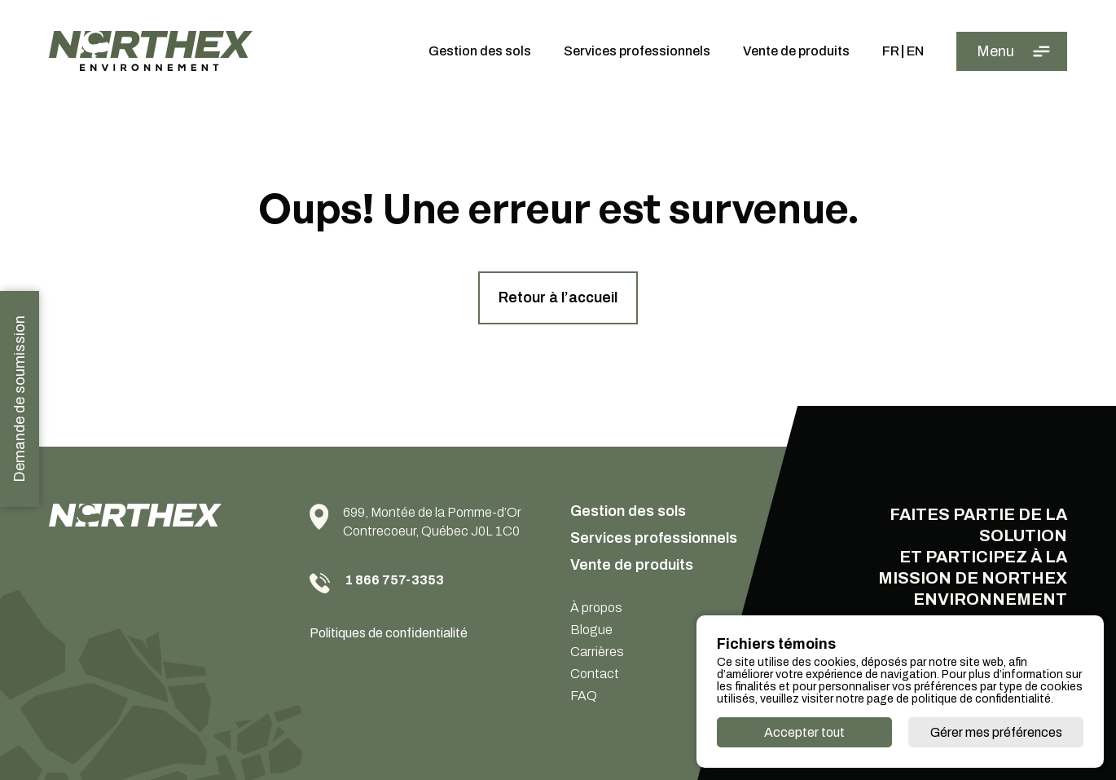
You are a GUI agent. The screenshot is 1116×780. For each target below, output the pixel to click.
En (915, 51)
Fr (890, 51)
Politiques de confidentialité (389, 633)
